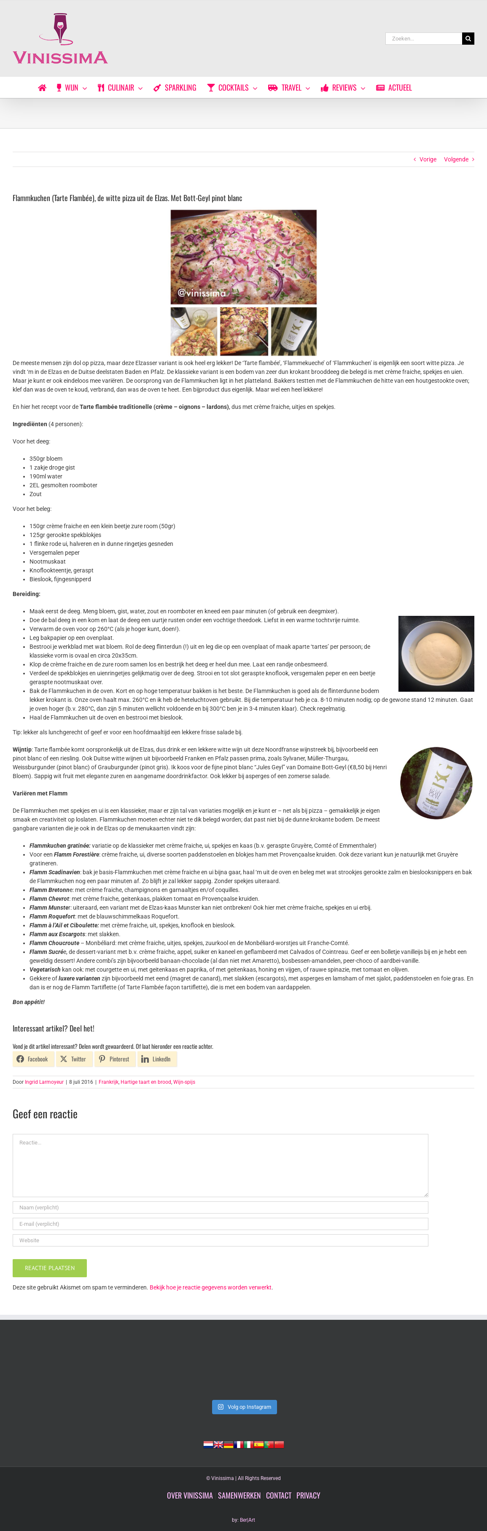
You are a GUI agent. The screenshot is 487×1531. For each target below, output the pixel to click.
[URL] (220, 1240)
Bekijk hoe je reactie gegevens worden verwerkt (211, 1287)
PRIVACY (308, 1495)
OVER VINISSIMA (190, 1495)
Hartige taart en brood (146, 1082)
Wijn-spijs (184, 1082)
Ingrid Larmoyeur (44, 1082)
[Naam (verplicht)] (220, 1207)
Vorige (428, 159)
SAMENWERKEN (239, 1495)
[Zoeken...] (423, 38)
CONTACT (278, 1495)
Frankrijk (108, 1082)
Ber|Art (247, 1520)
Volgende (456, 159)
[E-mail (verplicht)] (220, 1224)
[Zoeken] (468, 38)
